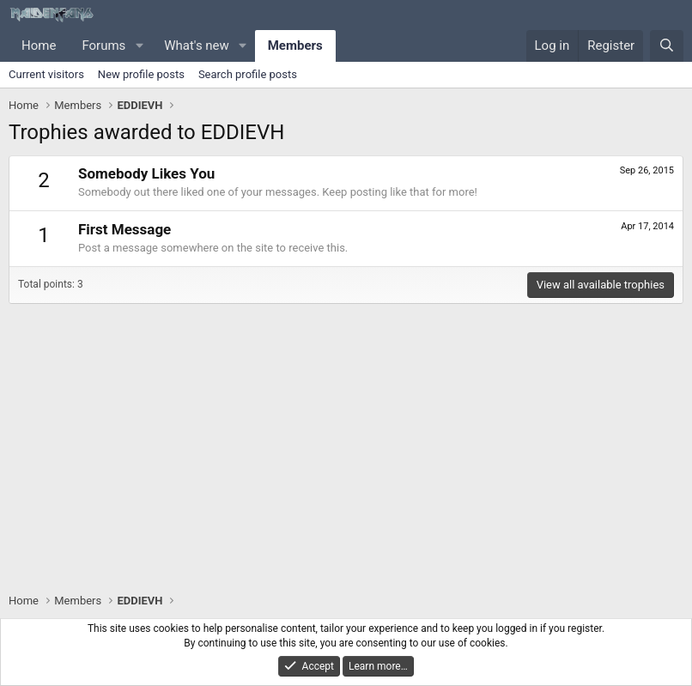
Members (295, 45)
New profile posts (141, 74)
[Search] (666, 46)
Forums (103, 45)
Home (38, 45)
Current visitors (46, 74)
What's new (196, 45)
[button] (139, 46)
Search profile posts (247, 74)
